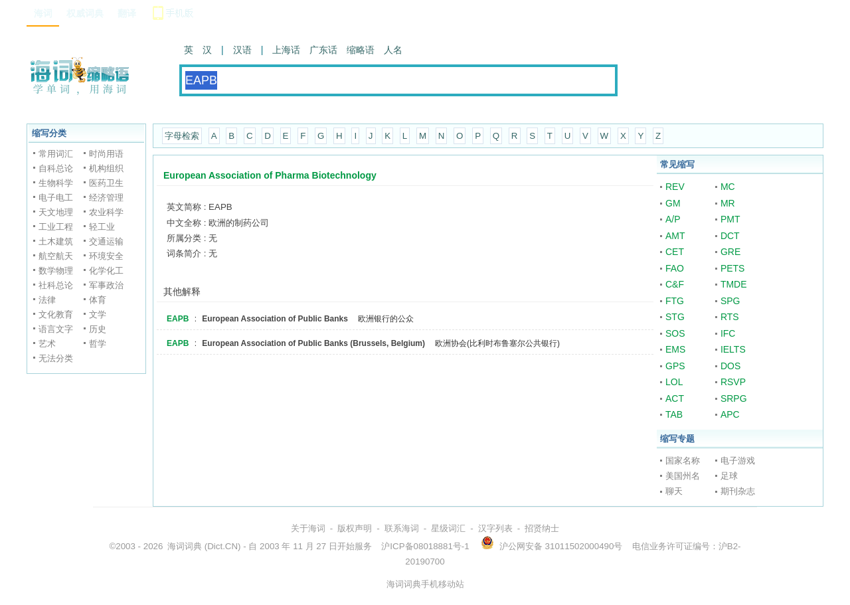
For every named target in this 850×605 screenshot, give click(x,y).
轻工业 (102, 227)
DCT (730, 235)
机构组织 (106, 168)
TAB (674, 414)
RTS (730, 316)
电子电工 (56, 198)
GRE (730, 251)
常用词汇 (56, 154)
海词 (43, 13)
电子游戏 (738, 461)
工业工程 (56, 227)
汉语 (242, 49)
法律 (47, 300)
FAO (674, 268)
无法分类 (56, 358)
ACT (674, 398)
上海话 (286, 49)
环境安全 (106, 256)
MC (728, 186)
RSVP (733, 382)
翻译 (127, 13)
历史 (97, 329)
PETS (733, 268)
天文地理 (56, 212)
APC (730, 414)
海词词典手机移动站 (425, 584)
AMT (675, 235)
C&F (674, 284)
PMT (730, 219)
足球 (729, 476)
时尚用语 (106, 154)
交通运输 (106, 241)
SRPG (734, 398)
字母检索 (182, 136)
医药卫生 (106, 183)
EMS (675, 349)
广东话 (323, 49)
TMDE (734, 284)
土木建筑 (56, 241)
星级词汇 (448, 528)
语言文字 (56, 329)
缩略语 (361, 49)
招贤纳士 (542, 528)
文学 (97, 314)
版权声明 (354, 528)
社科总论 (56, 285)
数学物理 (56, 271)
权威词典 (85, 13)
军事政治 (106, 285)
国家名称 (682, 461)
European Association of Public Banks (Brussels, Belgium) (313, 343)
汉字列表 (495, 528)
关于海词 (308, 528)
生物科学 (56, 183)
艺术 (47, 344)
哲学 (97, 344)
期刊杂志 (738, 491)
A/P (673, 219)
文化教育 (56, 314)
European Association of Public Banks (275, 318)
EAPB (178, 318)
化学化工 (106, 271)
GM (673, 203)
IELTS (733, 349)
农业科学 (106, 212)
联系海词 (401, 528)
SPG (730, 301)
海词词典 (184, 546)
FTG (674, 301)
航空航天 (56, 256)
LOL (674, 382)
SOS (675, 333)
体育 (97, 300)
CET (674, 251)
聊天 (674, 491)
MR (728, 203)
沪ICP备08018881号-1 (425, 546)
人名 (393, 49)
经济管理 (106, 198)
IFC (728, 333)
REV (675, 186)
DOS (730, 366)
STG (675, 316)
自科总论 (56, 168)
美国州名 (682, 476)
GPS (675, 366)
